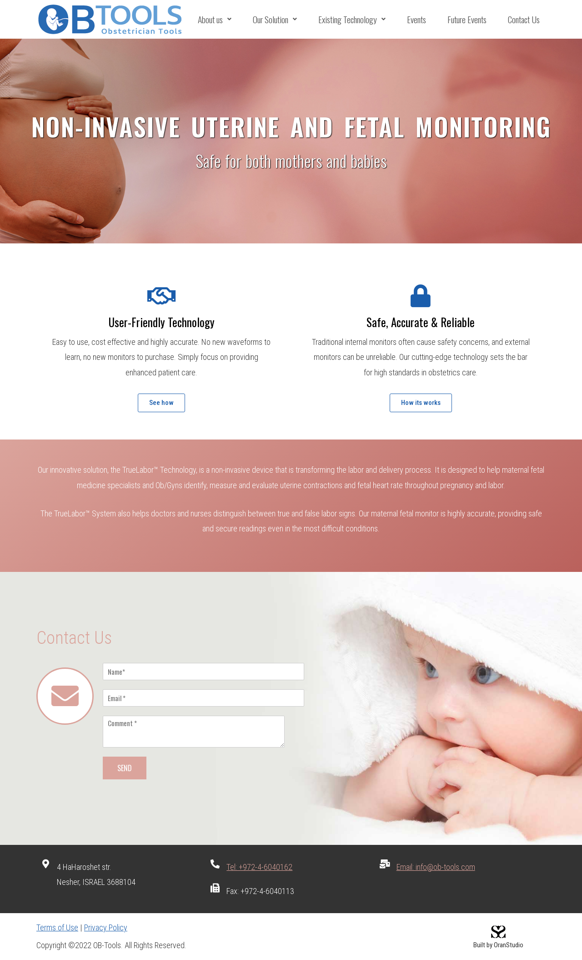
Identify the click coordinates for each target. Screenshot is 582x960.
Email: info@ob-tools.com (435, 867)
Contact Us (524, 19)
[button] (161, 403)
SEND (124, 768)
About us (214, 19)
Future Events (467, 19)
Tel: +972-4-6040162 (259, 867)
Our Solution (274, 19)
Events (417, 19)
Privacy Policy (105, 927)
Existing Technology (352, 19)
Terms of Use (57, 927)
